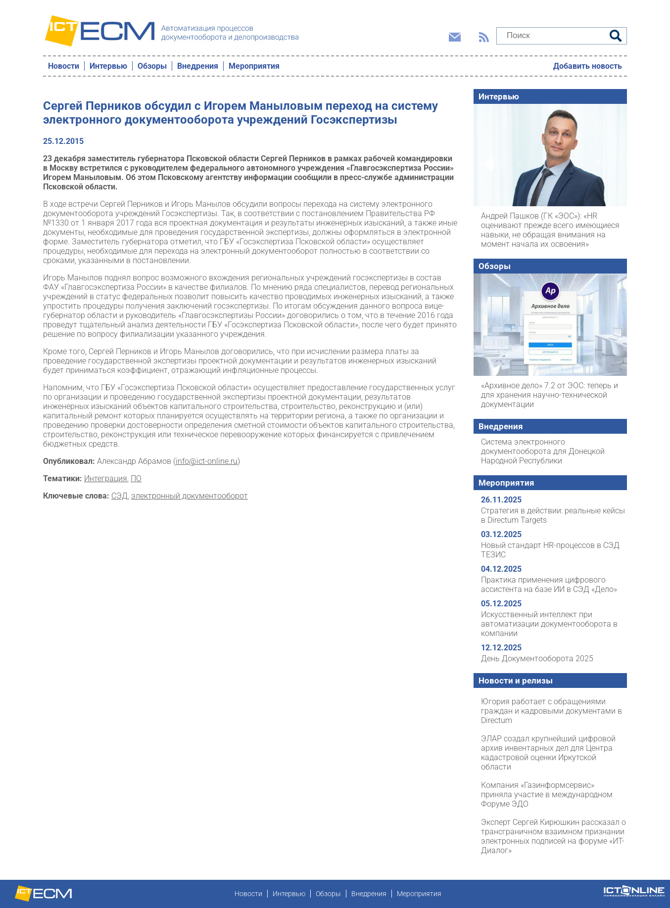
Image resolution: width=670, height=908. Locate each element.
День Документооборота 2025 (537, 658)
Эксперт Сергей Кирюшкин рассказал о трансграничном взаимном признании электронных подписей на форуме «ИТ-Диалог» (553, 836)
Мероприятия (254, 66)
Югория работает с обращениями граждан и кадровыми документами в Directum (551, 711)
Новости (63, 66)
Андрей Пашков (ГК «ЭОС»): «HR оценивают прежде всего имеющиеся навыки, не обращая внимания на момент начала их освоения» (550, 230)
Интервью (108, 66)
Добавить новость (587, 66)
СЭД (119, 495)
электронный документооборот (189, 495)
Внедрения (197, 66)
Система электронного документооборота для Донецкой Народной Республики (543, 451)
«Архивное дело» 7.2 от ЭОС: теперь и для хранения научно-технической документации (549, 395)
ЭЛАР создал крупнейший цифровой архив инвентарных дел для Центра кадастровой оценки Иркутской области (548, 753)
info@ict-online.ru (207, 461)
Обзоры (152, 66)
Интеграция (105, 478)
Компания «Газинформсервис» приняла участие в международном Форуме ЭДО (547, 794)
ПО (136, 478)
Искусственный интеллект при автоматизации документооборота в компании (549, 624)
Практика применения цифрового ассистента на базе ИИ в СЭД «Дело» (549, 584)
